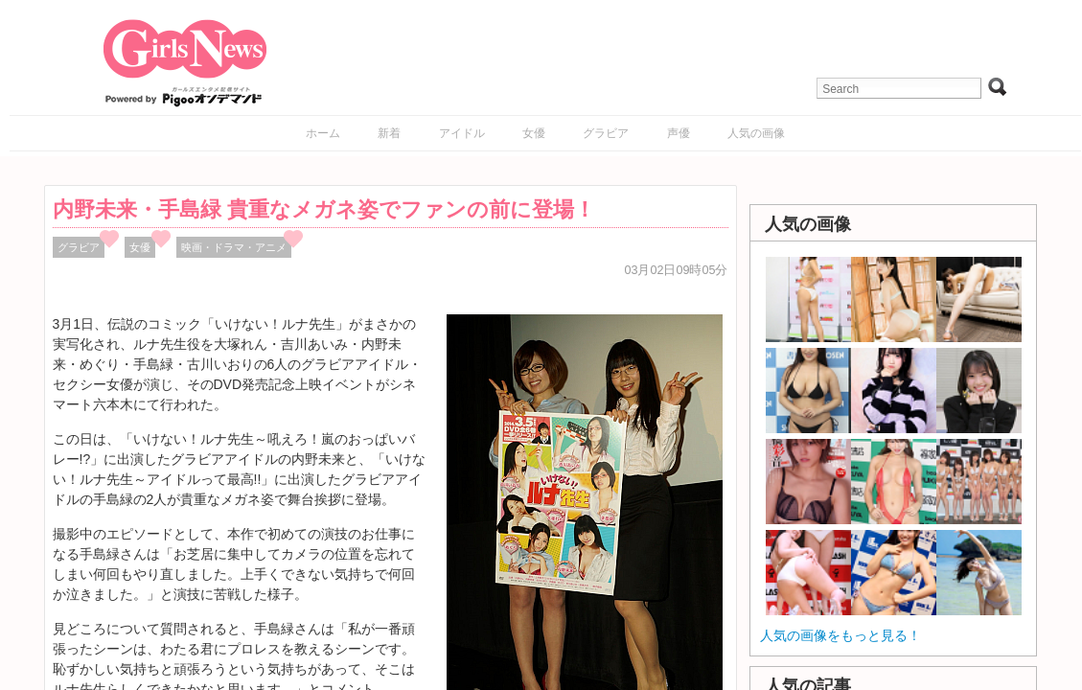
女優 (533, 133)
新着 (389, 133)
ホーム (323, 133)
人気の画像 (756, 133)
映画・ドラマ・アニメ (234, 247)
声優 (678, 133)
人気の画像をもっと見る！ (840, 635)
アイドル (462, 133)
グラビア (606, 133)
